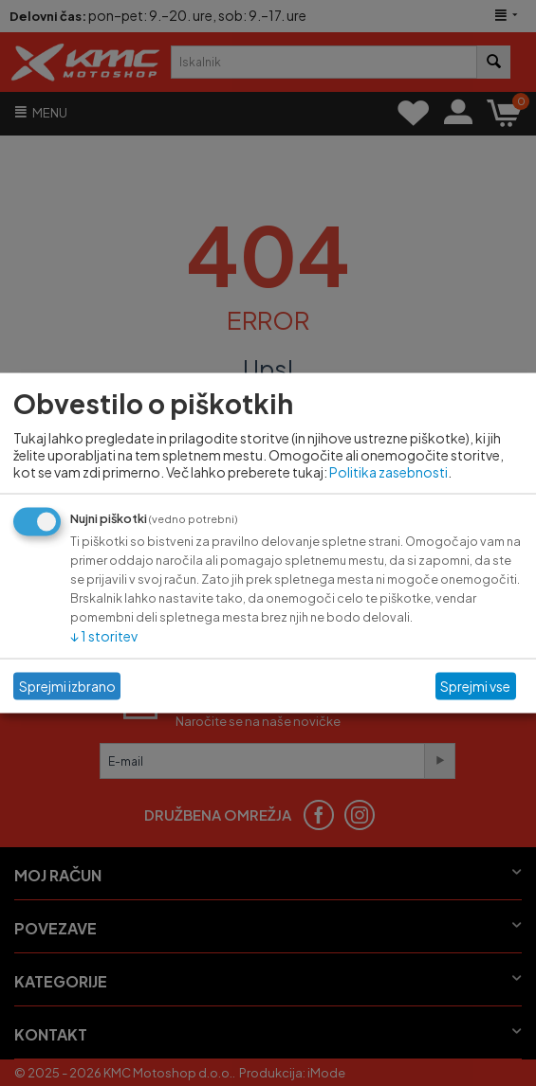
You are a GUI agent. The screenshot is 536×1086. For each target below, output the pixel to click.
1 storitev (104, 634)
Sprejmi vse (475, 686)
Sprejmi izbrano (67, 686)
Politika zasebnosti (388, 471)
